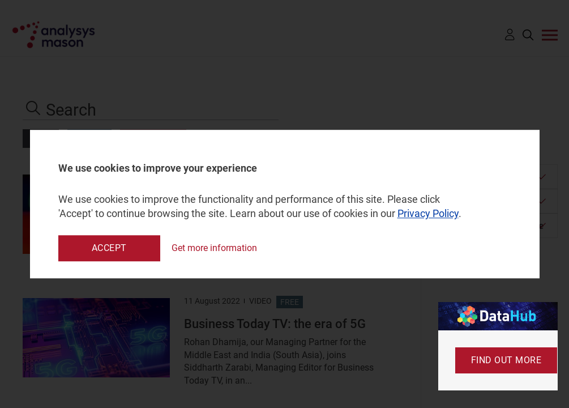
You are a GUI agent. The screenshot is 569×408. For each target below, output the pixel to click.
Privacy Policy (428, 214)
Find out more (506, 360)
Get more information (214, 248)
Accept (109, 248)
